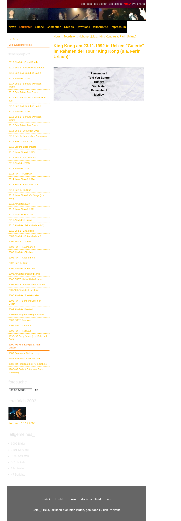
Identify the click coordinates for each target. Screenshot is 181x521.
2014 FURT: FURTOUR (21, 173)
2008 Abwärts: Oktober (21, 252)
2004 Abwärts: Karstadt (21, 309)
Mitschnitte (100, 26)
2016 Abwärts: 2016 (19, 111)
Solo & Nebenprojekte (20, 44)
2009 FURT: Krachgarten (22, 247)
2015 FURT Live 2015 (20, 141)
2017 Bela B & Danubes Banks (25, 106)
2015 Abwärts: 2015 (19, 163)
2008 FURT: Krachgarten (22, 257)
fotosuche (17, 382)
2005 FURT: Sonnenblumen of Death (25, 302)
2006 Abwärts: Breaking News (24, 273)
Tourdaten (26, 26)
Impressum (118, 26)
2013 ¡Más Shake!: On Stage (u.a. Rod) (27, 197)
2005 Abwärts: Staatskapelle (24, 295)
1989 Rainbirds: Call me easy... (25, 353)
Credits (69, 26)
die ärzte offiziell (91, 499)
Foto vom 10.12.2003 (21, 423)
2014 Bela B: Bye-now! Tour (23, 184)
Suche (39, 26)
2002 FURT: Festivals (20, 331)
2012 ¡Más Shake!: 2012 (21, 209)
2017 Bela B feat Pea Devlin (23, 92)
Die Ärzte (13, 39)
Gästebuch (54, 26)
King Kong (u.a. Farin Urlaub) (117, 36)
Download (83, 26)
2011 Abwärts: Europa (20, 220)
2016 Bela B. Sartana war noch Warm (25, 118)
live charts (138, 3)
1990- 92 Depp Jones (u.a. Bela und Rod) (28, 337)
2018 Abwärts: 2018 (19, 78)
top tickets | (116, 3)
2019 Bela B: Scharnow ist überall (26, 67)
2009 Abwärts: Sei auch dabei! (25, 236)
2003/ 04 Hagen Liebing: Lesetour (26, 314)
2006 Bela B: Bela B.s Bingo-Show (27, 284)
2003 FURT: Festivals (20, 320)
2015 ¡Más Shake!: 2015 (21, 152)
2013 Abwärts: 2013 (19, 203)
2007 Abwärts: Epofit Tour (22, 268)
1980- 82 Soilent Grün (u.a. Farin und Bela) (26, 371)
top (108, 499)
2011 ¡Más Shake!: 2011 (21, 214)
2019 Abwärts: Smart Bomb (23, 62)
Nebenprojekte (88, 36)
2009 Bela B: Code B (20, 241)
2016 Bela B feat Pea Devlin (23, 125)
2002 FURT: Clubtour (20, 325)
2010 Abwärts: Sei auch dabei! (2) (26, 225)
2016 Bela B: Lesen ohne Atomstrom (28, 136)
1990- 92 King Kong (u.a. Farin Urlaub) (25, 346)
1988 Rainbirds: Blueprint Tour (25, 358)
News (12, 26)
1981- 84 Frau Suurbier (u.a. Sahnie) (28, 364)
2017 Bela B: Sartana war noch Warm (25, 85)
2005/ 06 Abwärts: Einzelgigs (24, 290)
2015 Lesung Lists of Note (22, 146)
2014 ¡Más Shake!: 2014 (21, 179)
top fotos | (87, 3)
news (73, 499)
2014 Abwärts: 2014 (19, 168)
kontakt (60, 499)
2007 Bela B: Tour (18, 263)
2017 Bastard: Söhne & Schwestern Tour (27, 99)
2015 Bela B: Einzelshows (22, 157)
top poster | (101, 3)
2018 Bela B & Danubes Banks (25, 73)
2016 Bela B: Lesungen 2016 (24, 130)
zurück (46, 499)
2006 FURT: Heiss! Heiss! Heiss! (26, 279)
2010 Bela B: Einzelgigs (21, 230)
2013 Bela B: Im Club (20, 190)
